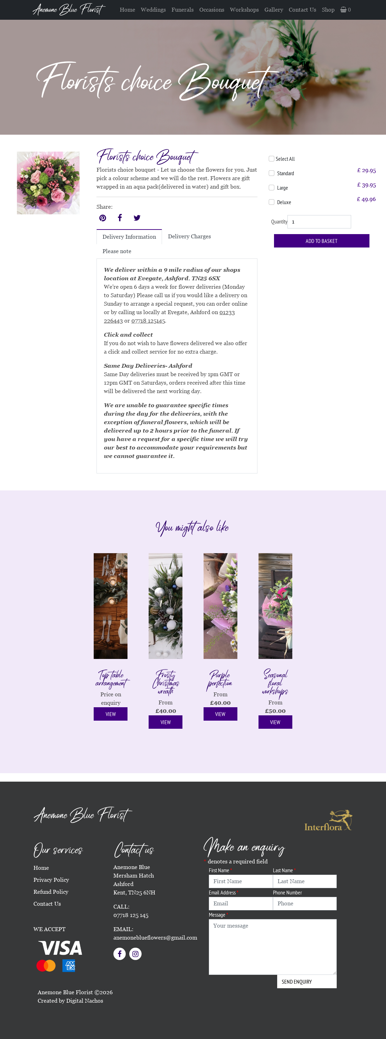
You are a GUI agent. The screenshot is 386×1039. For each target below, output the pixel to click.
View (111, 713)
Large (282, 187)
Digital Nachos (84, 1000)
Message (218, 914)
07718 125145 (148, 320)
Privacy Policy (51, 879)
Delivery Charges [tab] (189, 236)
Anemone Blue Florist (66, 10)
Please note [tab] (116, 251)
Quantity (279, 221)
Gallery (273, 9)
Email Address (223, 892)
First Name (220, 870)
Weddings (153, 9)
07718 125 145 (130, 915)
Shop (328, 9)
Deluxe (284, 202)
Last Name (284, 870)
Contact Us (302, 9)
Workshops (244, 9)
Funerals (183, 9)
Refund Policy (50, 891)
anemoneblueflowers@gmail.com (155, 937)
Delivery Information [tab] (129, 236)
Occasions (211, 9)
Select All (285, 158)
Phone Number (287, 892)
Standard (285, 173)
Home (127, 9)
